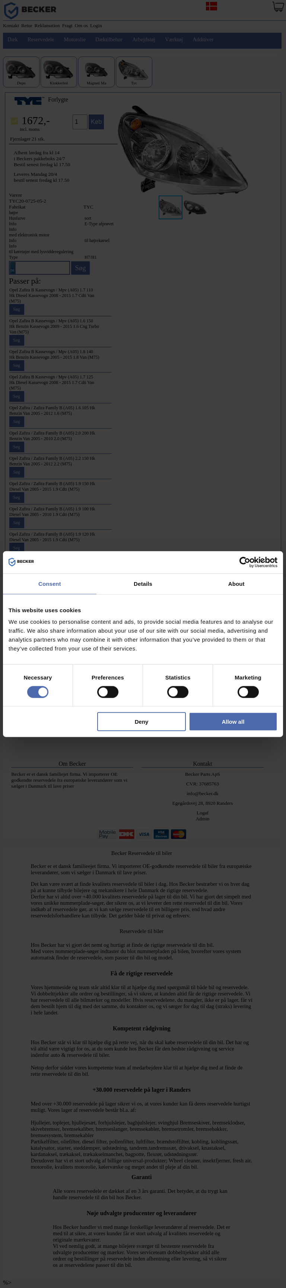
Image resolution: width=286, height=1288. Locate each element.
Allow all (233, 722)
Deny (142, 722)
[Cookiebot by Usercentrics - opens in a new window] (244, 562)
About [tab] (236, 583)
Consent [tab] (49, 583)
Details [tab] (143, 583)
